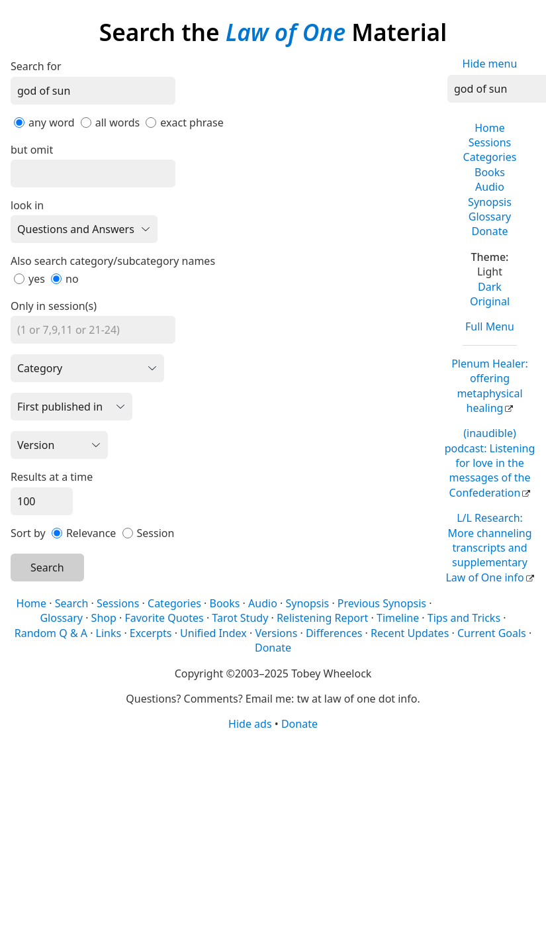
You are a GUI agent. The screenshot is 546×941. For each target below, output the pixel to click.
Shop (103, 618)
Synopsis (490, 202)
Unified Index (213, 633)
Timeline (398, 618)
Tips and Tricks (464, 618)
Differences (334, 633)
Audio (489, 186)
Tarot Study (240, 618)
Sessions (490, 142)
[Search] (93, 91)
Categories (490, 157)
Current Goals (491, 633)
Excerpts (151, 633)
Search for (36, 66)
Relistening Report (322, 618)
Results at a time (52, 477)
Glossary (490, 216)
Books (490, 172)
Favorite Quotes (163, 618)
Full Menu (489, 326)
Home (490, 128)
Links (109, 633)
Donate (489, 231)
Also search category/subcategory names (113, 261)
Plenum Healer (489, 385)
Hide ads (250, 724)
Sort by (28, 533)
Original (490, 301)
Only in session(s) (54, 306)
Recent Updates (410, 633)
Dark (490, 286)
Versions (276, 633)
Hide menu (490, 63)
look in (27, 205)
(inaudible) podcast (490, 463)
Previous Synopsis (382, 603)
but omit (32, 149)
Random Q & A (51, 633)
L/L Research (488, 548)
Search (47, 567)
